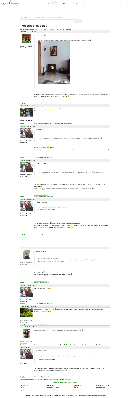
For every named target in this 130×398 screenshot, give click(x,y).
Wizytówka (71, 103)
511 (46, 29)
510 (44, 29)
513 (51, 29)
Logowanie (125, 3)
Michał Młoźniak (100, 387)
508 (39, 29)
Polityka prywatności (26, 389)
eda (22, 248)
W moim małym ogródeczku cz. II (43, 123)
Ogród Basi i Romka (45, 103)
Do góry (22, 103)
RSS (75, 387)
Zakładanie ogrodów (53, 387)
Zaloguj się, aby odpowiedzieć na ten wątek (65, 382)
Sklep (84, 3)
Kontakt (23, 390)
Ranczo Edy (37, 282)
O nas (22, 387)
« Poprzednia (24, 29)
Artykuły (46, 3)
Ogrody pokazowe (65, 3)
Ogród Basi (40, 324)
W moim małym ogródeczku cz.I (63, 123)
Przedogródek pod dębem (55, 17)
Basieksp (23, 31)
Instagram (76, 3)
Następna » (68, 29)
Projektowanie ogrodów (39, 17)
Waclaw (23, 126)
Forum (54, 3)
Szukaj (78, 21)
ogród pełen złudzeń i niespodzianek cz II (49, 344)
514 (53, 29)
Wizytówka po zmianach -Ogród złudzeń (93, 344)
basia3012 (23, 306)
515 (55, 29)
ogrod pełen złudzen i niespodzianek (71, 344)
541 (61, 29)
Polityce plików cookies (99, 395)
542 (63, 29)
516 (57, 29)
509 (41, 29)
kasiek (22, 327)
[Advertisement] (65, 11)
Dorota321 (24, 105)
